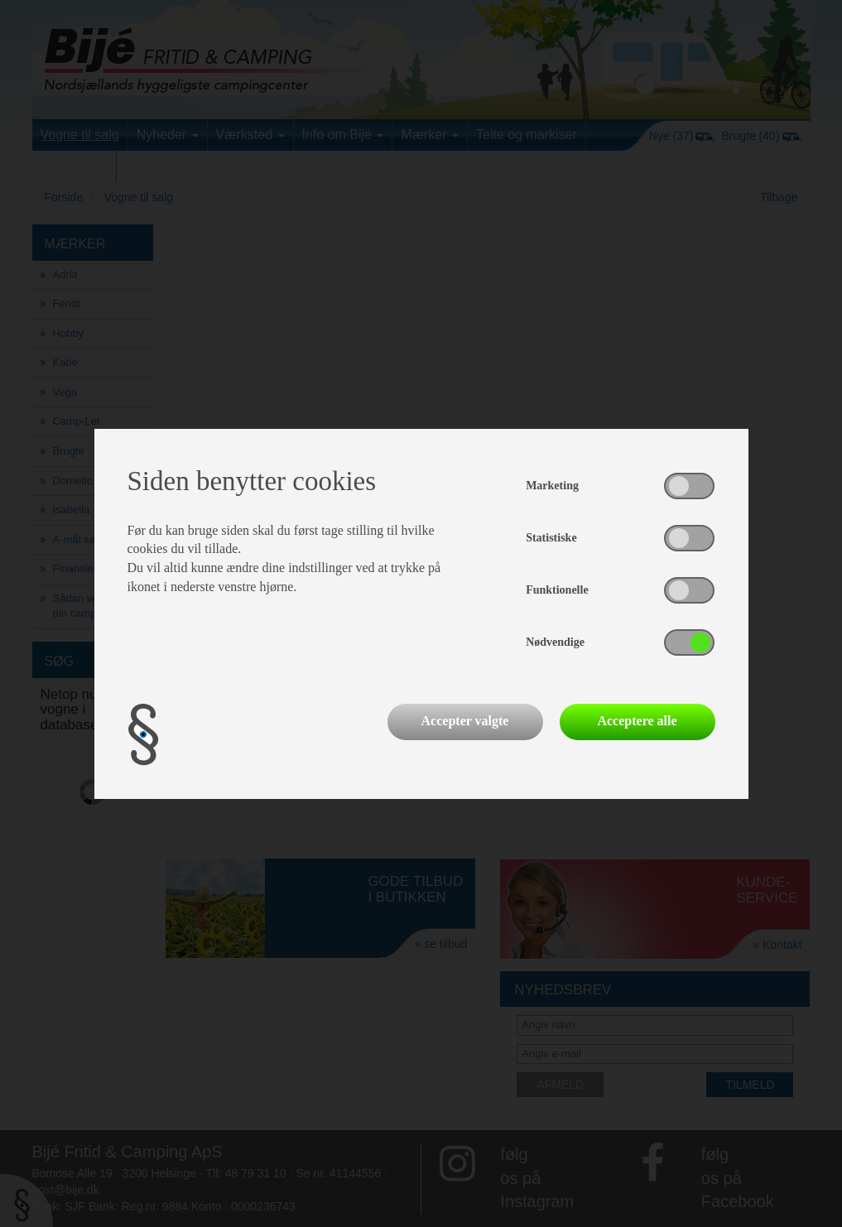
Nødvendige (555, 642)
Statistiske (551, 538)
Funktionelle (557, 590)
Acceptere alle (636, 721)
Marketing (552, 485)
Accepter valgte (465, 721)
